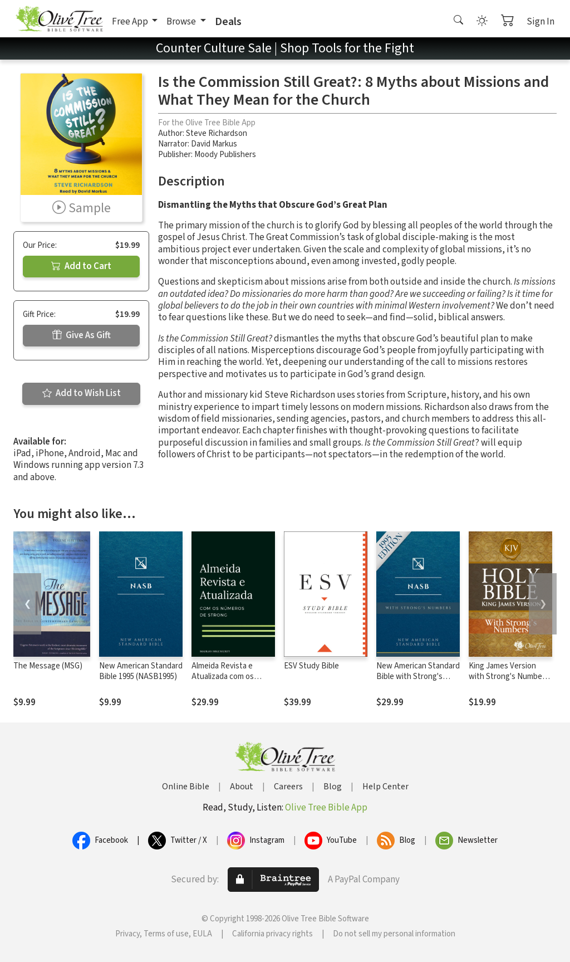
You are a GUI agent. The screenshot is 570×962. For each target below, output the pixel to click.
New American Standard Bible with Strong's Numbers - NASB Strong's (418, 682)
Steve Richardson (216, 133)
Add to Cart (81, 266)
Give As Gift (81, 335)
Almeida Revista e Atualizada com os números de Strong (224, 676)
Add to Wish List (81, 393)
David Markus (214, 144)
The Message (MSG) (47, 666)
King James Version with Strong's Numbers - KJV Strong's (509, 676)
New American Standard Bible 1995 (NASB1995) (141, 671)
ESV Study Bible (311, 666)
